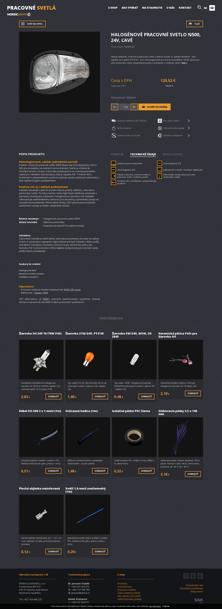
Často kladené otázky (129, 592)
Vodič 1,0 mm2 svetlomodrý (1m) (85, 490)
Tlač (194, 23)
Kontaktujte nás (194, 585)
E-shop (112, 7)
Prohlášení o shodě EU (28, 277)
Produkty (122, 583)
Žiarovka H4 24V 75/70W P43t (40, 333)
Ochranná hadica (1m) (81, 411)
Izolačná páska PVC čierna (131, 411)
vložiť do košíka (154, 106)
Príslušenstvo (125, 586)
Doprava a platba (127, 589)
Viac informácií (155, 606)
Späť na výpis (31, 23)
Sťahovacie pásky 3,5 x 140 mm (177, 412)
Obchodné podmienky (191, 588)
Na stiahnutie (152, 7)
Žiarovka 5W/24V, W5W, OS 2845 (132, 335)
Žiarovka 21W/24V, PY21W (84, 333)
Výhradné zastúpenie (174, 135)
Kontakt (185, 7)
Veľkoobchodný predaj (174, 128)
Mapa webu (197, 591)
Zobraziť (53, 396)
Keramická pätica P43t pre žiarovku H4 (177, 335)
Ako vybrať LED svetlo (129, 596)
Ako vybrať (130, 7)
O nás (170, 7)
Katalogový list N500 (27, 270)
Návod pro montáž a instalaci (31, 273)
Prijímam (166, 606)
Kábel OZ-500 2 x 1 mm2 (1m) (40, 411)
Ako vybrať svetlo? (174, 121)
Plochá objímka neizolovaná (39, 488)
